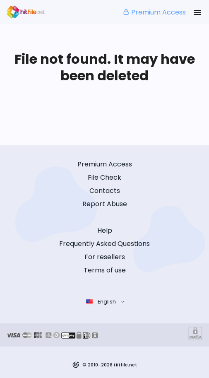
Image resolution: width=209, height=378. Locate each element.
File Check (104, 177)
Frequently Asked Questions (104, 243)
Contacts (104, 190)
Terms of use (105, 270)
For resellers (104, 257)
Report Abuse (104, 204)
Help (104, 230)
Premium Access (154, 12)
